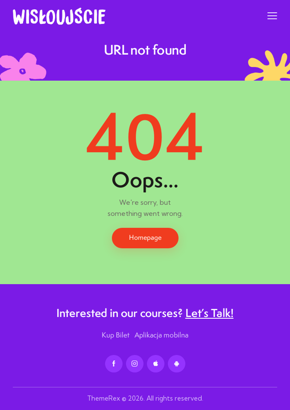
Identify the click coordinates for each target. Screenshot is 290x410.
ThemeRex (103, 398)
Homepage (145, 237)
